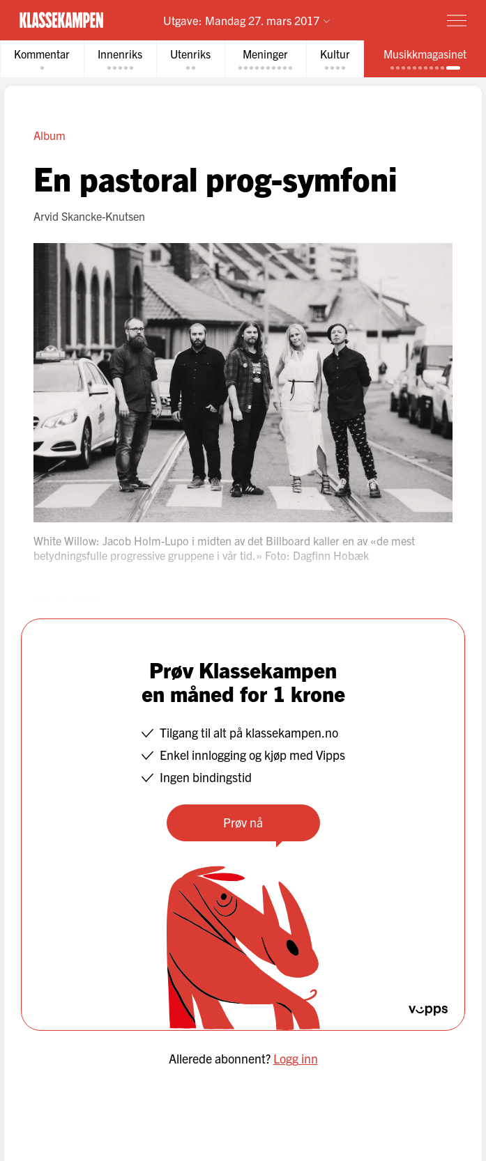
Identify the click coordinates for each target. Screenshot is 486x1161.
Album (49, 134)
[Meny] (456, 20)
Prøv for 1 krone (375, 19)
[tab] (42, 58)
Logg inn (295, 1058)
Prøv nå (243, 822)
